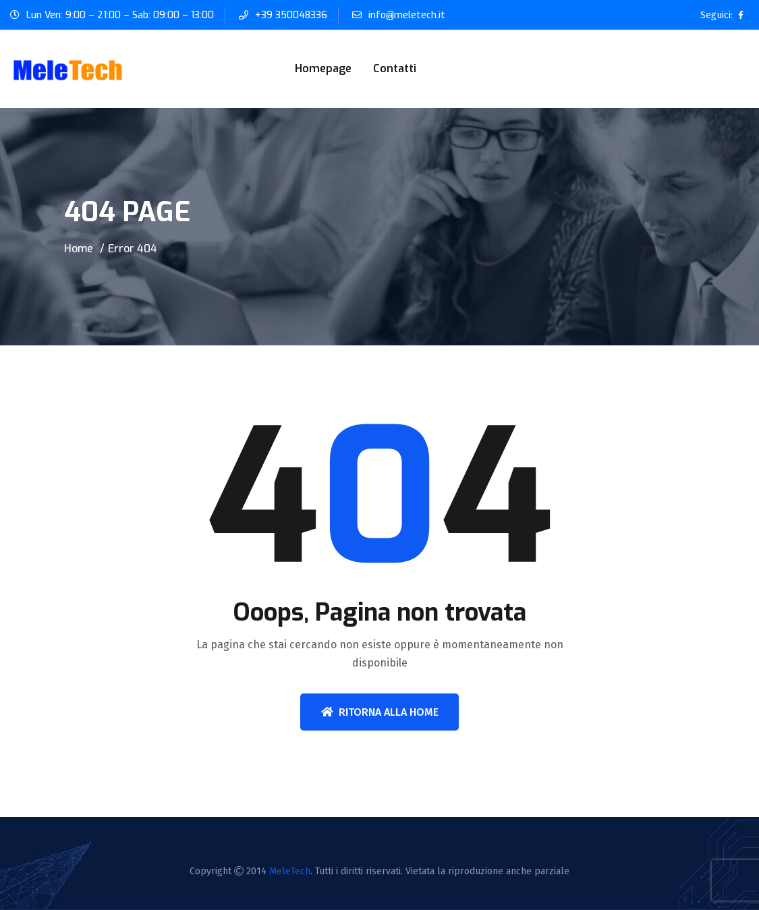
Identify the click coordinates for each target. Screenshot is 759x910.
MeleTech (289, 871)
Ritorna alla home (380, 712)
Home (78, 248)
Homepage (323, 68)
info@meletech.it (406, 15)
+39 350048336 (291, 15)
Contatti (394, 68)
